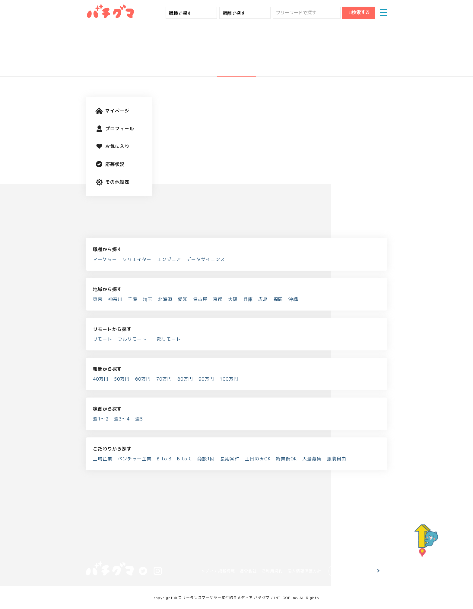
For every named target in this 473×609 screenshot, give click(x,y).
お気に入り (112, 146)
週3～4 (122, 419)
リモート (102, 339)
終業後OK (286, 459)
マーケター (105, 259)
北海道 (165, 299)
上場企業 (102, 459)
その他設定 (112, 182)
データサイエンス (205, 259)
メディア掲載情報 (218, 571)
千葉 (133, 299)
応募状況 (110, 164)
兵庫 (248, 299)
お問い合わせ (354, 571)
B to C (184, 459)
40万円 (101, 379)
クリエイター (136, 259)
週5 (139, 419)
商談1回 (206, 459)
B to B (164, 459)
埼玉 (148, 299)
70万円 (164, 379)
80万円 (185, 379)
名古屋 (200, 299)
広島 (263, 299)
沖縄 (293, 299)
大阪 (233, 299)
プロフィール (114, 128)
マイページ (112, 110)
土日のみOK (258, 459)
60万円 (143, 379)
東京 (98, 299)
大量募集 (312, 459)
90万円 (206, 379)
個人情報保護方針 (304, 571)
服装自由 (336, 459)
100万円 (229, 379)
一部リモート (166, 339)
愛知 (183, 299)
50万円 (122, 379)
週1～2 (101, 419)
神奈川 (115, 299)
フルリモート (132, 339)
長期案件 (230, 459)
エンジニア (169, 259)
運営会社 (248, 571)
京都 (218, 299)
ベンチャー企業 (134, 459)
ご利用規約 (272, 571)
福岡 (278, 299)
